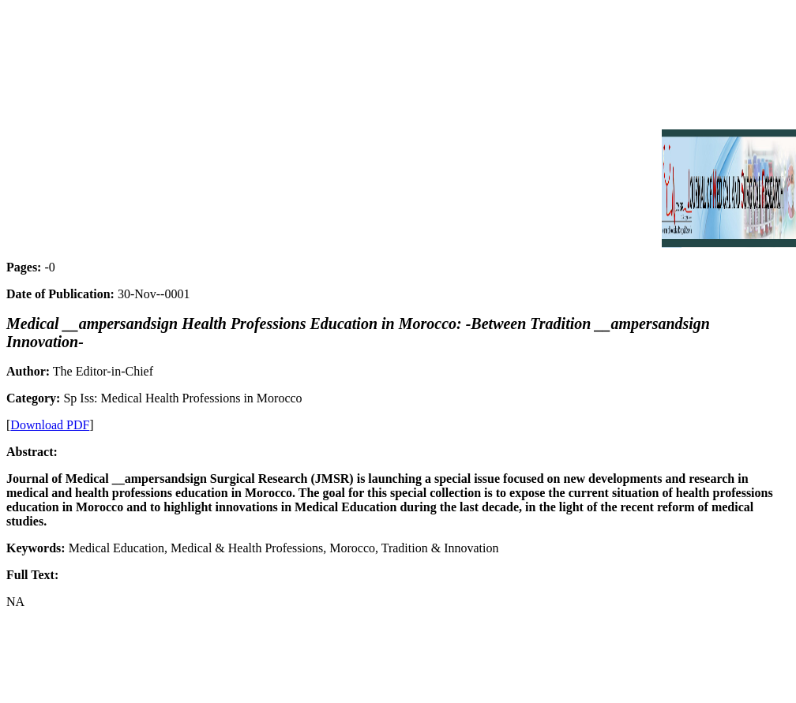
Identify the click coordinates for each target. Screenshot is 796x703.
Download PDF (49, 425)
